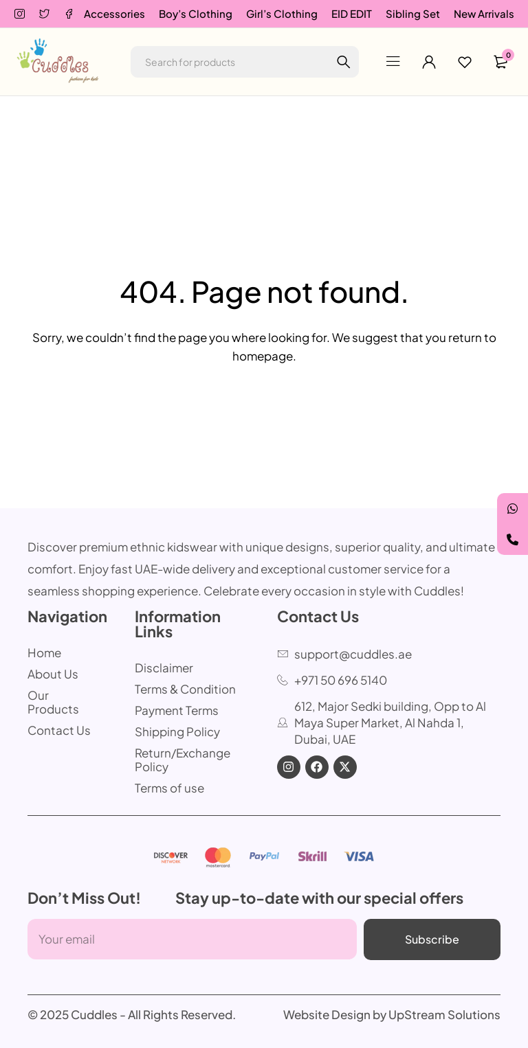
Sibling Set (413, 13)
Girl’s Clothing (282, 13)
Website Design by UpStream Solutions (391, 1014)
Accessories (114, 13)
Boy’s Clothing (195, 13)
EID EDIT (351, 13)
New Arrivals (484, 13)
